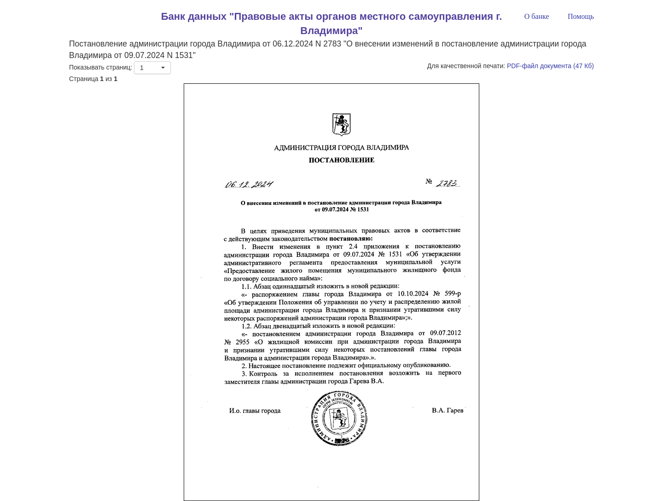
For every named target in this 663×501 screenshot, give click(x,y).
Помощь (581, 16)
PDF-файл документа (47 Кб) (550, 66)
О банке (536, 16)
